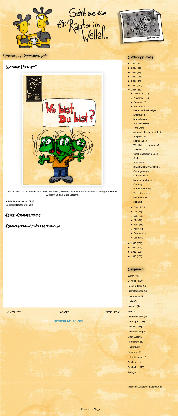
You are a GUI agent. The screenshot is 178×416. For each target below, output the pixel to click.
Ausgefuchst (139, 136)
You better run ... (141, 193)
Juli (136, 211)
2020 (134, 63)
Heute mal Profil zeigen (144, 110)
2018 (134, 72)
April (136, 224)
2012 (134, 247)
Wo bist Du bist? (141, 149)
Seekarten (133, 352)
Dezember (139, 93)
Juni (136, 216)
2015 (134, 85)
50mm (131, 276)
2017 (134, 76)
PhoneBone (133, 341)
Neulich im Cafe (141, 175)
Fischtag (137, 184)
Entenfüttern (139, 114)
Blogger (97, 409)
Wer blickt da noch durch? (146, 145)
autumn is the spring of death (147, 132)
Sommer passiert (141, 123)
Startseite (63, 312)
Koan (130, 311)
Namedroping (140, 119)
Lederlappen (134, 321)
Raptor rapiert (140, 141)
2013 (134, 243)
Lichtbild (132, 326)
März (137, 229)
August (138, 207)
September (139, 106)
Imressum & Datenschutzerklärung (145, 386)
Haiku (131, 301)
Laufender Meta (135, 316)
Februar (138, 233)
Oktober (138, 102)
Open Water (134, 336)
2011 (134, 251)
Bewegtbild (133, 281)
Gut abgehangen (141, 171)
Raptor (19, 205)
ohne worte (138, 128)
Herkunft (137, 202)
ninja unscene (135, 331)
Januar (137, 237)
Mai (136, 220)
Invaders (132, 306)
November (139, 98)
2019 (134, 68)
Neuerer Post (13, 312)
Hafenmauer (134, 296)
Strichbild (28, 205)
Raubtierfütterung (141, 188)
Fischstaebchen (135, 291)
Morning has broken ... (144, 180)
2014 (134, 89)
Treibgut (132, 372)
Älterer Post (112, 312)
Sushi (136, 158)
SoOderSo (138, 162)
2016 (134, 81)
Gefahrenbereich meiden (145, 154)
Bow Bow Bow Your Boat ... (146, 167)
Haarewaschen (140, 197)
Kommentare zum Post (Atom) (69, 321)
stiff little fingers (135, 357)
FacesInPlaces (135, 286)
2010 (134, 256)
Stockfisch (133, 362)
